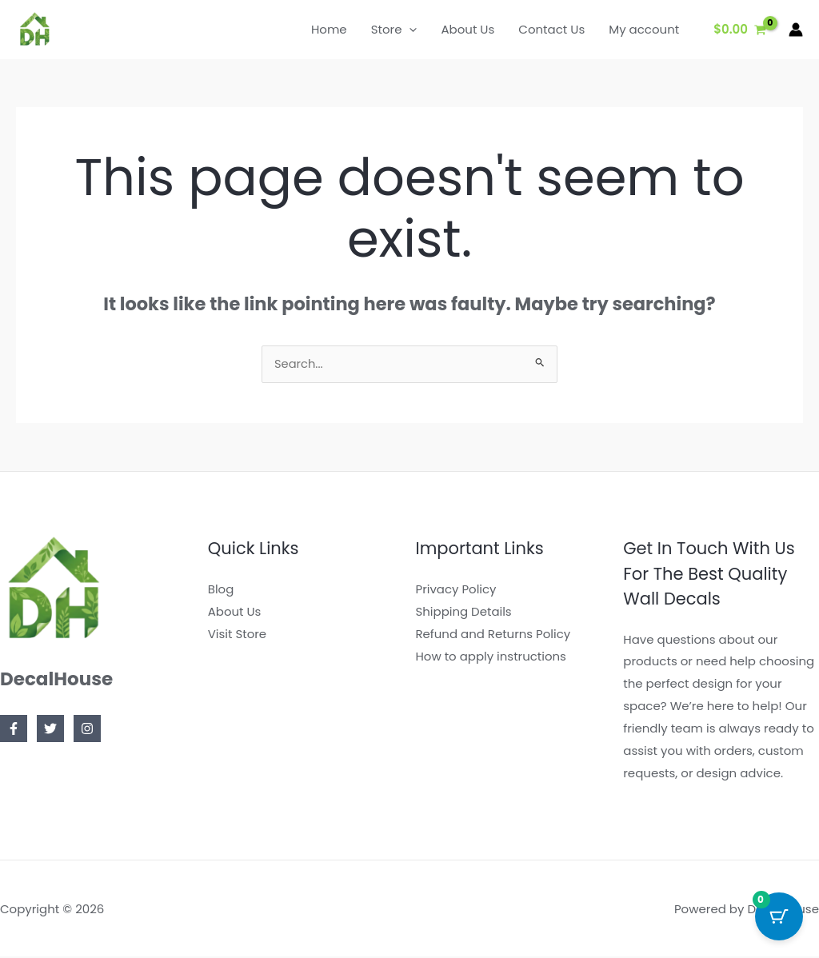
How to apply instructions (491, 657)
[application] (409, 30)
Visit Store (237, 634)
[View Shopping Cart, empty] (740, 30)
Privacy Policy (456, 590)
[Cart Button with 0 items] (779, 918)
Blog (221, 590)
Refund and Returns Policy (493, 634)
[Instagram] (87, 730)
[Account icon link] (796, 29)
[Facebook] (13, 730)
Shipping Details (464, 612)
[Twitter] (50, 730)
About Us (235, 612)
